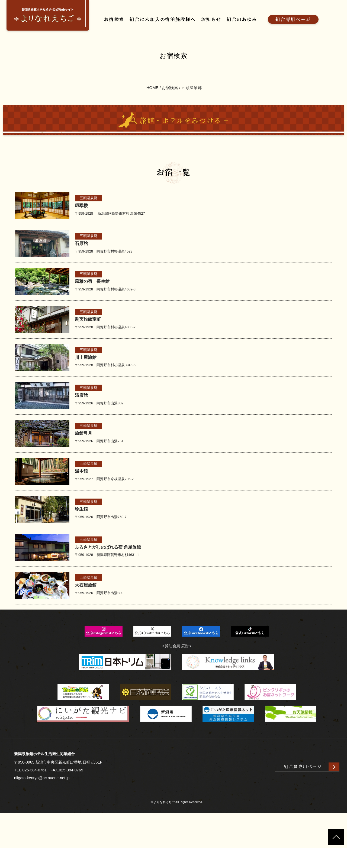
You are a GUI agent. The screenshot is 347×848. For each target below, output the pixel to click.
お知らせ (225, 17)
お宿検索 (113, 17)
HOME (152, 102)
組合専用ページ (316, 17)
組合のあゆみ (259, 17)
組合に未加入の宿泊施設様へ (169, 17)
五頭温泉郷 (192, 102)
